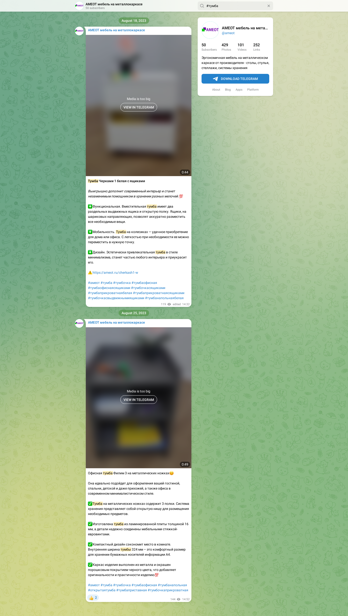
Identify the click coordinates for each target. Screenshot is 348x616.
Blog (228, 89)
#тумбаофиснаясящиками (109, 288)
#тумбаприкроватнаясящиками (158, 293)
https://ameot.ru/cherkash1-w (115, 272)
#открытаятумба (102, 590)
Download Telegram (235, 79)
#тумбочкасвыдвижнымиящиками (116, 298)
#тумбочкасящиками (148, 288)
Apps (239, 89)
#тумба (106, 283)
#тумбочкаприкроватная (168, 590)
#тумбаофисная (144, 283)
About (216, 89)
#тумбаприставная (131, 590)
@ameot (228, 33)
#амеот (94, 283)
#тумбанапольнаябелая (164, 298)
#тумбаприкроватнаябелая (110, 293)
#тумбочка (122, 283)
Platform (253, 89)
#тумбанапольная (172, 585)
